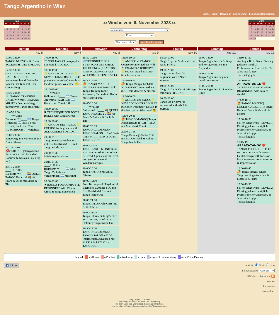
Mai (17, 21)
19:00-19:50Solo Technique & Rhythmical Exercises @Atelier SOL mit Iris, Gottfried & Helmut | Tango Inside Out (100, 187)
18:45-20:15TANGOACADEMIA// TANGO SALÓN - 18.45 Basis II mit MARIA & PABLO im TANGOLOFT (101, 133)
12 (10, 32)
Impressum (269, 286)
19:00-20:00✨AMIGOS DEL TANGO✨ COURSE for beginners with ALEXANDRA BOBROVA (62, 126)
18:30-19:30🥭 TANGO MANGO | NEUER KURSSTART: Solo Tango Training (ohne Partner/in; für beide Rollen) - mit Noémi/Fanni (100, 89)
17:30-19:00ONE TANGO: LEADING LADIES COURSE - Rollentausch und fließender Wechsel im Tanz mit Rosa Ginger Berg (21, 78)
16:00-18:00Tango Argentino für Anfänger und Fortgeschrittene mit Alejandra (216, 63)
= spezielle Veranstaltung (162, 257)
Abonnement (240, 14)
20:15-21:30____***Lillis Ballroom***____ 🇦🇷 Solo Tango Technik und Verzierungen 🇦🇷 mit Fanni (60, 168)
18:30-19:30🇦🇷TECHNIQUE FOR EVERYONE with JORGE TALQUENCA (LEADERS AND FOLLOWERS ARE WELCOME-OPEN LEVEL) (100, 66)
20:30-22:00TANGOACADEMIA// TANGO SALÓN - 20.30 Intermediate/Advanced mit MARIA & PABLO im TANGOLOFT (98, 237)
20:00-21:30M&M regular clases (56, 154)
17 (29, 32)
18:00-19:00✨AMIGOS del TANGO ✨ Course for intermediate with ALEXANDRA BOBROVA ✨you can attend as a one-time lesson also (138, 66)
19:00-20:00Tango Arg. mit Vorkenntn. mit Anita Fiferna (23, 138)
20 (14, 35)
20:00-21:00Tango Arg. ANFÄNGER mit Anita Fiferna (100, 203)
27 (14, 38)
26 (10, 38)
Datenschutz (268, 291)
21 (18, 35)
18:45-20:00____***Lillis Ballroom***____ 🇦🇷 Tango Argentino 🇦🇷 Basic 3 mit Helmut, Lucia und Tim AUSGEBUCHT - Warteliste (22, 121)
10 (29, 29)
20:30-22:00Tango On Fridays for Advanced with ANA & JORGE (173, 103)
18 (6, 35)
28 (18, 38)
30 (25, 38)
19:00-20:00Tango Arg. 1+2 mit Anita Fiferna (97, 172)
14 (18, 32)
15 (21, 32)
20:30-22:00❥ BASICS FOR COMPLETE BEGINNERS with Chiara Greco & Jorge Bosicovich (62, 186)
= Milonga (92, 257)
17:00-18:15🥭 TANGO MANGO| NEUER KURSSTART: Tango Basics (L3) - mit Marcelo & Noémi (255, 106)
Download (225, 14)
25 (6, 38)
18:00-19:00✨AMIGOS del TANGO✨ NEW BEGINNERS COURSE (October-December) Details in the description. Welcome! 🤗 (62, 76)
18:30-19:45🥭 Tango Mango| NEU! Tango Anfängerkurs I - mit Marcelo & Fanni (253, 173)
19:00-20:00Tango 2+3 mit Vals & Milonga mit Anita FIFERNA (178, 89)
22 (21, 35)
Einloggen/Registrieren (262, 14)
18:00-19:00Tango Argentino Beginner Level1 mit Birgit (214, 77)
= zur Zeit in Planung (191, 257)
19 (10, 35)
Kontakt (271, 281)
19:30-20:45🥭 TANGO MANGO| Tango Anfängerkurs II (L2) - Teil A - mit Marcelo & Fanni (139, 121)
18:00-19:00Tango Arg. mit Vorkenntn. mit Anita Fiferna (178, 61)
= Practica (108, 257)
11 (6, 32)
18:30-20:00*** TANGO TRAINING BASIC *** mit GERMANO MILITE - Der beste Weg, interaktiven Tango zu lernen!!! (23, 99)
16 (25, 32)
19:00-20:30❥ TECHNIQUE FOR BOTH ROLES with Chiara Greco (61, 112)
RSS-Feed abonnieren (261, 276)
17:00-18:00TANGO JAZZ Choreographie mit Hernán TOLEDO (62, 61)
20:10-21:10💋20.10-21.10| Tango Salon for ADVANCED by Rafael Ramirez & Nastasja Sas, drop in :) (22, 154)
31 (29, 38)
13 (14, 32)
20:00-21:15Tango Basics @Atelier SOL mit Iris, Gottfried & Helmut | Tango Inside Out (61, 142)
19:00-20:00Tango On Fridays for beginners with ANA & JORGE (173, 75)
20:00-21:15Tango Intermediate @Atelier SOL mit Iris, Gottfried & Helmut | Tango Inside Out (100, 218)
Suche (206, 14)
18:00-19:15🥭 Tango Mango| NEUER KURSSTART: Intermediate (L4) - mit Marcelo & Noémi (138, 85)
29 (21, 38)
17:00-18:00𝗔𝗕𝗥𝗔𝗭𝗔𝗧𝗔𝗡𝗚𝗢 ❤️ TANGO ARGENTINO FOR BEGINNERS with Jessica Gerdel (254, 87)
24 (29, 35)
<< (105, 23)
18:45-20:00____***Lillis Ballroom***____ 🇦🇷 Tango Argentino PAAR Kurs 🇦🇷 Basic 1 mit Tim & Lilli (61, 96)
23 (25, 35)
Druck (215, 14)
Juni (261, 21)
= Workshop (125, 257)
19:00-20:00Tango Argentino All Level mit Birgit (216, 89)
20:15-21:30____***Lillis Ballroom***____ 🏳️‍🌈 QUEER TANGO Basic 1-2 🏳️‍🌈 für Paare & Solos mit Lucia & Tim (23, 175)
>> (174, 23)
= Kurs (140, 257)
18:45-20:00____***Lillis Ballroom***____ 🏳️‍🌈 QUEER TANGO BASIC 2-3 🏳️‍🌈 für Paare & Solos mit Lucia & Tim (101, 112)
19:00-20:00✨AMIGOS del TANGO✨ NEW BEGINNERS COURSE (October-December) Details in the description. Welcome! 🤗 (139, 103)
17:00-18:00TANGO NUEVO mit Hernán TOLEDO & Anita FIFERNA (22, 61)
